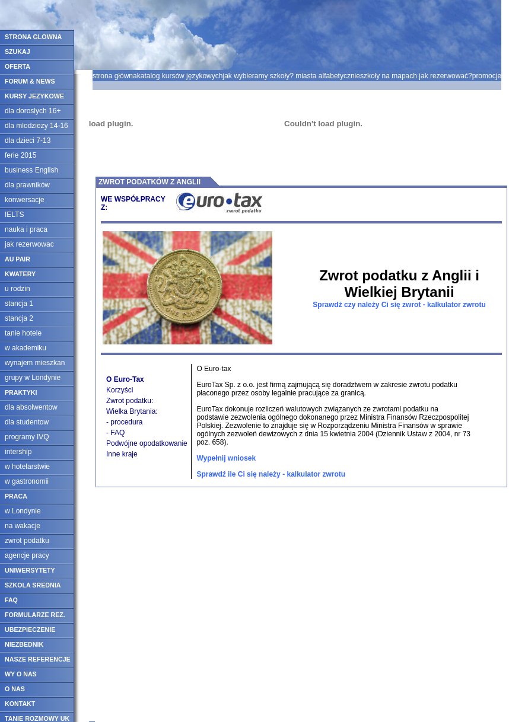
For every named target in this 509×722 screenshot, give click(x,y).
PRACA (16, 496)
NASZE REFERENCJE (38, 659)
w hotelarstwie (27, 466)
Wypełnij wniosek (226, 458)
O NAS (15, 688)
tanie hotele (23, 333)
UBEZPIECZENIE (30, 629)
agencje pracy (27, 555)
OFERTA (17, 66)
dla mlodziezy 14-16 (36, 126)
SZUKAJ (17, 51)
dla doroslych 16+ (33, 111)
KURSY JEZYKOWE (34, 96)
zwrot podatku (27, 540)
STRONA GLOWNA (33, 36)
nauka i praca (26, 229)
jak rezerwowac (29, 244)
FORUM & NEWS (30, 81)
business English (31, 170)
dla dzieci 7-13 (27, 140)
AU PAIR (17, 259)
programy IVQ (27, 437)
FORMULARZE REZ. (35, 614)
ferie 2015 (20, 155)
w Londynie (23, 511)
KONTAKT (20, 703)
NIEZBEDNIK (24, 644)
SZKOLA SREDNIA (33, 585)
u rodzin (17, 289)
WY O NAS (21, 674)
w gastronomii (27, 481)
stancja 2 (19, 318)
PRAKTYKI (21, 392)
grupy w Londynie (33, 377)
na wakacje (22, 526)
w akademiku (25, 348)
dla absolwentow (31, 407)
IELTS (14, 214)
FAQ (11, 599)
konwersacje (24, 200)
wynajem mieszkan (35, 363)
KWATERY (20, 273)
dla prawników (27, 185)
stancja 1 (19, 303)
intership (18, 452)
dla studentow (27, 422)
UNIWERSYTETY (30, 570)
